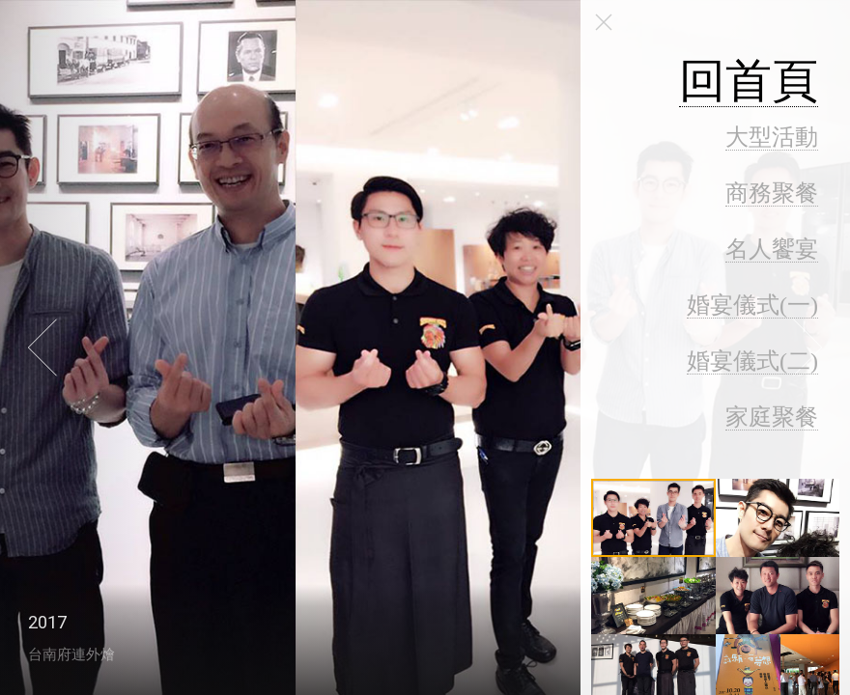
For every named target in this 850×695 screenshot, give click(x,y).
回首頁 (748, 80)
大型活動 (771, 137)
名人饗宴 (771, 249)
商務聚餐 (771, 193)
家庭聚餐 (771, 417)
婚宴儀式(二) (752, 361)
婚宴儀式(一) (752, 305)
